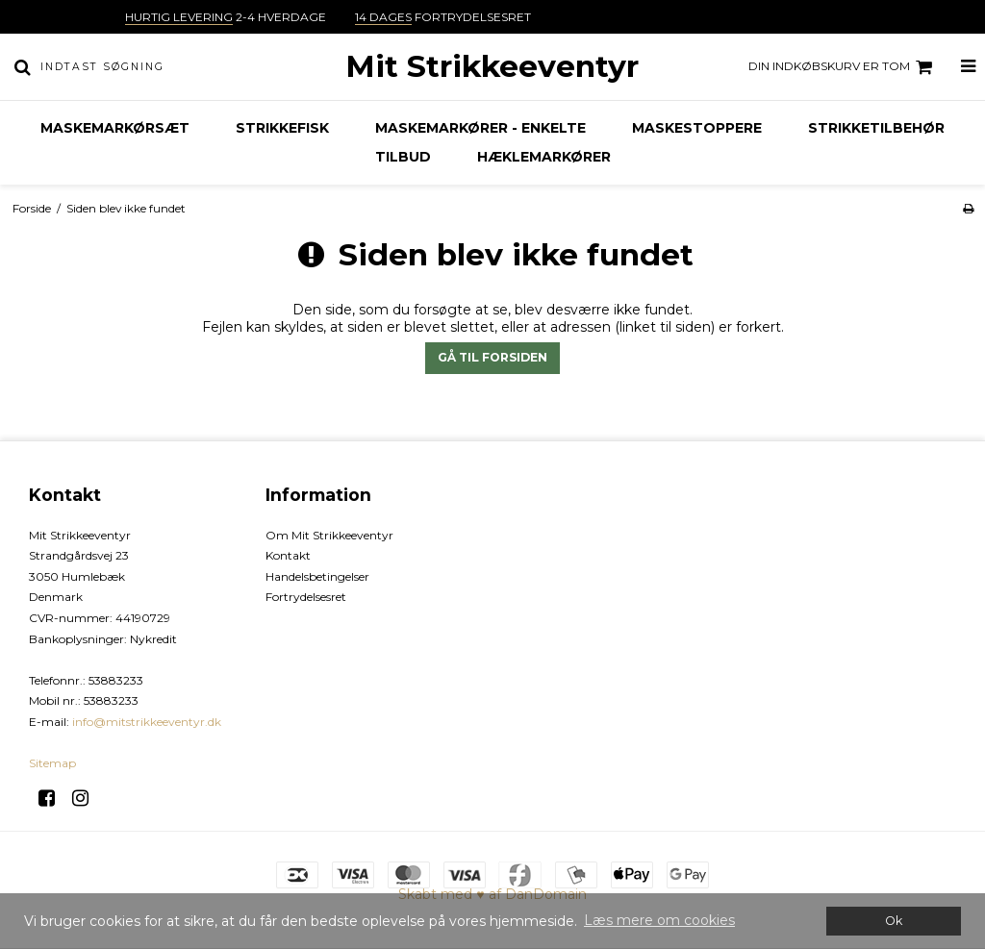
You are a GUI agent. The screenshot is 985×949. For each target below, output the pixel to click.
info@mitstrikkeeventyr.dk (146, 721)
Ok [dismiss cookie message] (893, 920)
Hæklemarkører (544, 156)
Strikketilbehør (876, 128)
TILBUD (403, 156)
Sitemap (52, 763)
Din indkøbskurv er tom (843, 67)
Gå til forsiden (492, 357)
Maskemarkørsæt (114, 128)
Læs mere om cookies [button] (659, 920)
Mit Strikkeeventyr (492, 66)
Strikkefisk (282, 128)
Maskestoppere (697, 128)
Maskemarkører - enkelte (480, 128)
